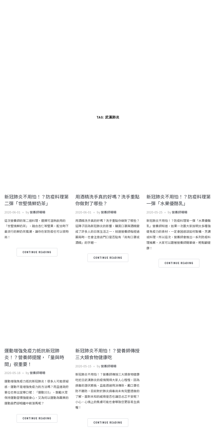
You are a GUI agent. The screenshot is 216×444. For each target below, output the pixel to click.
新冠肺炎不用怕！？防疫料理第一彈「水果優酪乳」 (178, 200)
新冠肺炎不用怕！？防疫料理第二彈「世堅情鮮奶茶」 (36, 200)
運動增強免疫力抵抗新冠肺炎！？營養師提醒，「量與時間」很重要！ (34, 357)
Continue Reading (37, 252)
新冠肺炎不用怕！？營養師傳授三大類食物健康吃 (107, 354)
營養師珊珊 (37, 212)
